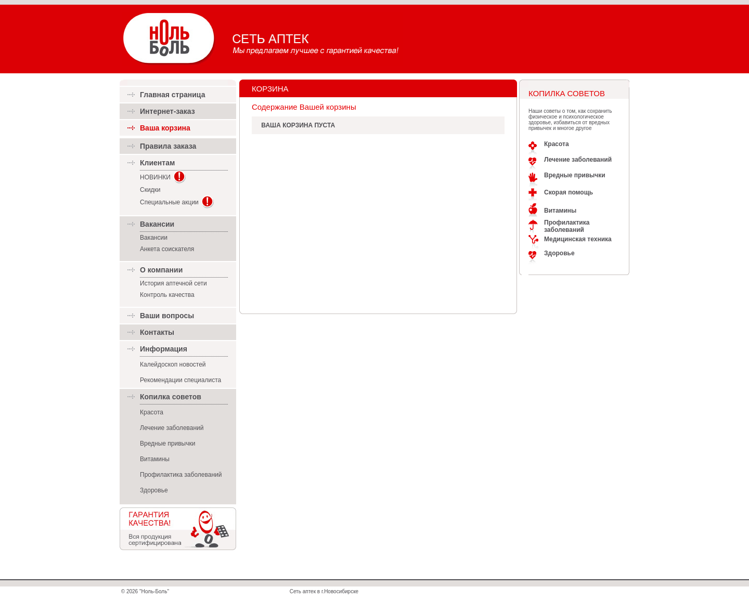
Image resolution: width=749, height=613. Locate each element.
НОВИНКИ (155, 177)
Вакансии (153, 237)
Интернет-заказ (167, 111)
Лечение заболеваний (172, 428)
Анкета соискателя (167, 249)
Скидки (150, 189)
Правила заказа (168, 146)
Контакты (157, 332)
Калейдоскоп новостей (173, 364)
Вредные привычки (167, 443)
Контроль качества (167, 294)
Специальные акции (169, 202)
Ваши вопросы (167, 315)
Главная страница (172, 94)
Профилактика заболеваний (181, 474)
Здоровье (154, 490)
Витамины (155, 459)
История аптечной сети (173, 283)
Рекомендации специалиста (180, 380)
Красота (151, 412)
